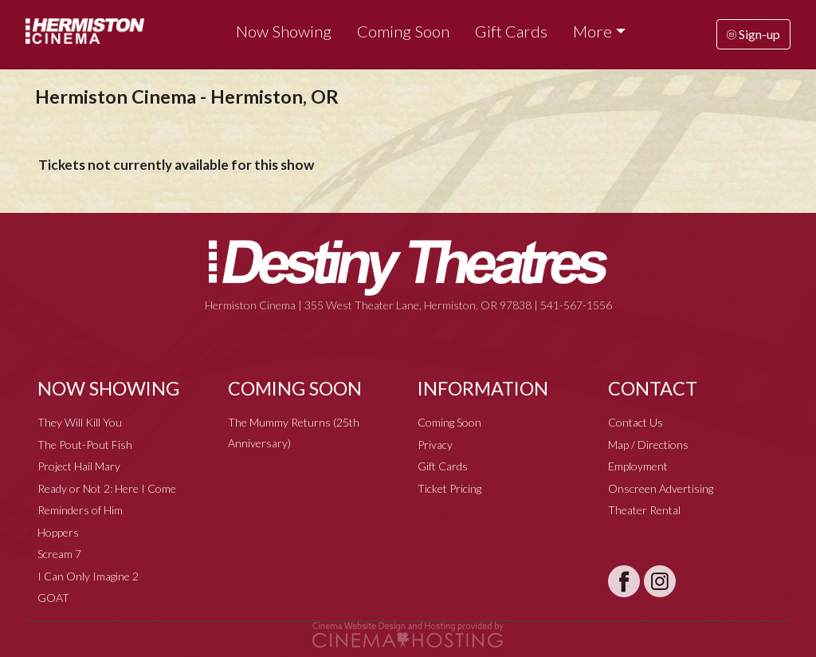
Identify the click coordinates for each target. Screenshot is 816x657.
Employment (638, 466)
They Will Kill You (79, 422)
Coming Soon (403, 31)
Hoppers (58, 532)
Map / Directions (648, 444)
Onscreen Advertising (660, 488)
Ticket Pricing (449, 488)
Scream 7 (59, 554)
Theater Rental (644, 510)
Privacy (435, 444)
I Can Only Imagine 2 (88, 576)
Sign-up (753, 33)
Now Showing (284, 31)
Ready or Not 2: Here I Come (106, 488)
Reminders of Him (80, 510)
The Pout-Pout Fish (84, 444)
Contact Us (635, 422)
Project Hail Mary (78, 466)
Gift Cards (511, 31)
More (592, 31)
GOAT (53, 597)
